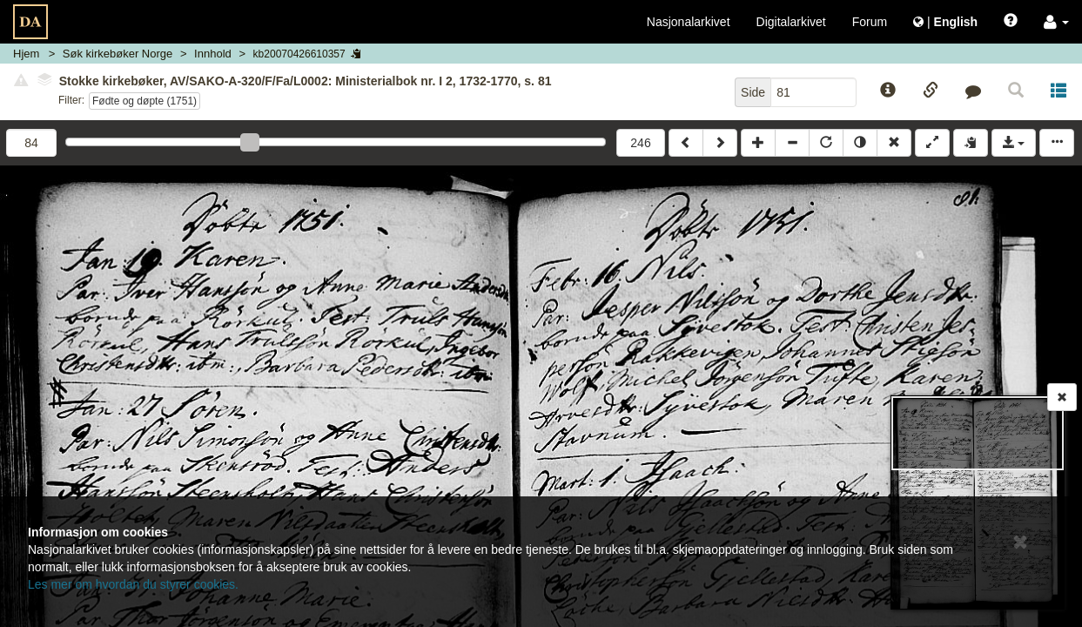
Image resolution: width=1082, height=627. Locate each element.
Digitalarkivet (791, 22)
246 (640, 143)
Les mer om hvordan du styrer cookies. (133, 584)
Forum (869, 22)
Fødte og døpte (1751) (144, 101)
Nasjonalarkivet (688, 22)
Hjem (26, 53)
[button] (1056, 22)
